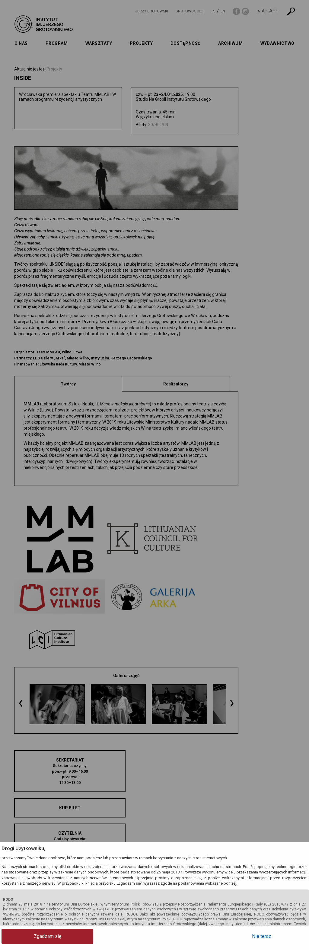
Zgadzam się (26, 936)
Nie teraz (283, 936)
